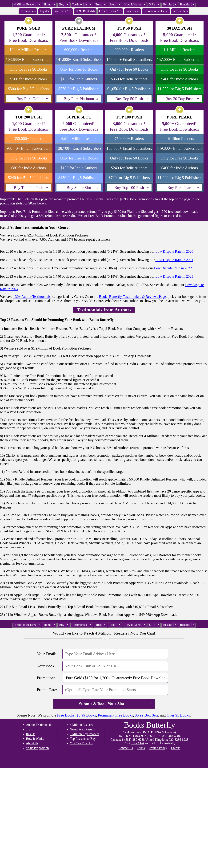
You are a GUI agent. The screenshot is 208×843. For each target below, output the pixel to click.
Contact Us (126, 748)
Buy (61, 4)
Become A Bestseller (156, 11)
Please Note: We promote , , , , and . (104, 715)
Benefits (185, 4)
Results (167, 4)
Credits (175, 748)
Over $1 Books (178, 715)
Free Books (66, 715)
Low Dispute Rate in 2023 (174, 276)
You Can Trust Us (81, 743)
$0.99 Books (86, 715)
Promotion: (46, 678)
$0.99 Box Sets (146, 715)
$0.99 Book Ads (85, 11)
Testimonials (79, 4)
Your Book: (46, 666)
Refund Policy (158, 748)
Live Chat (137, 743)
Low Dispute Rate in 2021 (174, 260)
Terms (141, 748)
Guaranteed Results (82, 729)
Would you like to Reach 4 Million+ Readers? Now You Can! (104, 633)
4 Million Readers (25, 4)
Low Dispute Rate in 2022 (173, 268)
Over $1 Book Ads (110, 11)
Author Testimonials (39, 724)
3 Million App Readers (84, 734)
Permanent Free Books (115, 715)
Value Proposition (37, 748)
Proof (113, 4)
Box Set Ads (180, 11)
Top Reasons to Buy (83, 738)
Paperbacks (132, 11)
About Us (32, 743)
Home (47, 4)
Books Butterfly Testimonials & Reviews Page (132, 297)
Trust (99, 4)
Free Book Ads (62, 11)
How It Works (132, 4)
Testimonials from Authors (104, 309)
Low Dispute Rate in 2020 (174, 251)
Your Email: (46, 654)
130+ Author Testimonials (32, 297)
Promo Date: (47, 690)
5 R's (152, 4)
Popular (44, 11)
